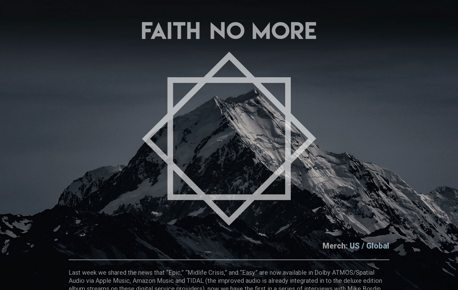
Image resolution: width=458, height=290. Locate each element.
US (355, 245)
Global (377, 245)
